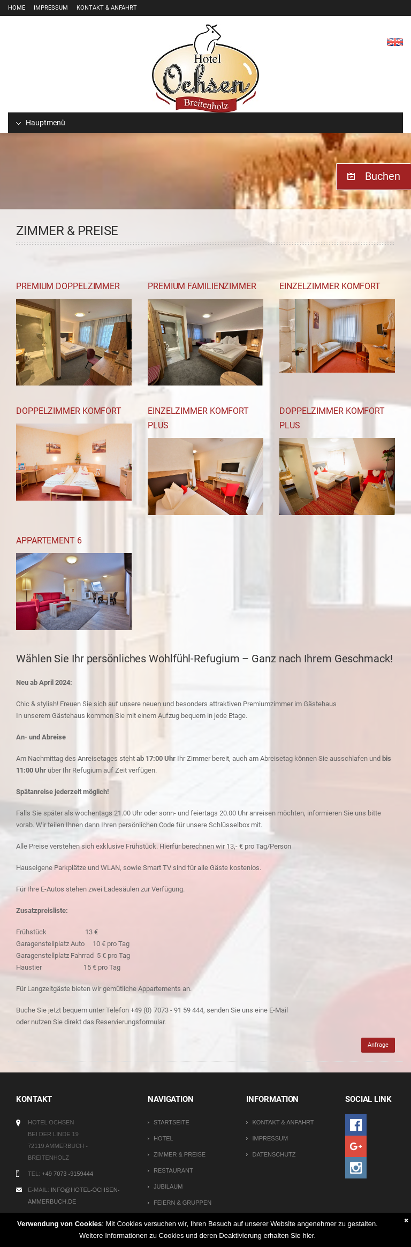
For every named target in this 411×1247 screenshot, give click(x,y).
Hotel (163, 1138)
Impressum (51, 7)
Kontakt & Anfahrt (107, 7)
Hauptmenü (40, 122)
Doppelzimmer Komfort (68, 411)
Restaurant (173, 1170)
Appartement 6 (49, 540)
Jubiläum (168, 1186)
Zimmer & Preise (180, 1154)
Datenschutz (273, 1154)
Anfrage (378, 1044)
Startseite (171, 1122)
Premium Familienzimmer (202, 286)
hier (308, 1235)
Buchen (382, 176)
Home (16, 7)
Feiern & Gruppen (182, 1202)
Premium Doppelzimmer (68, 286)
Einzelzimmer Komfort (329, 286)
